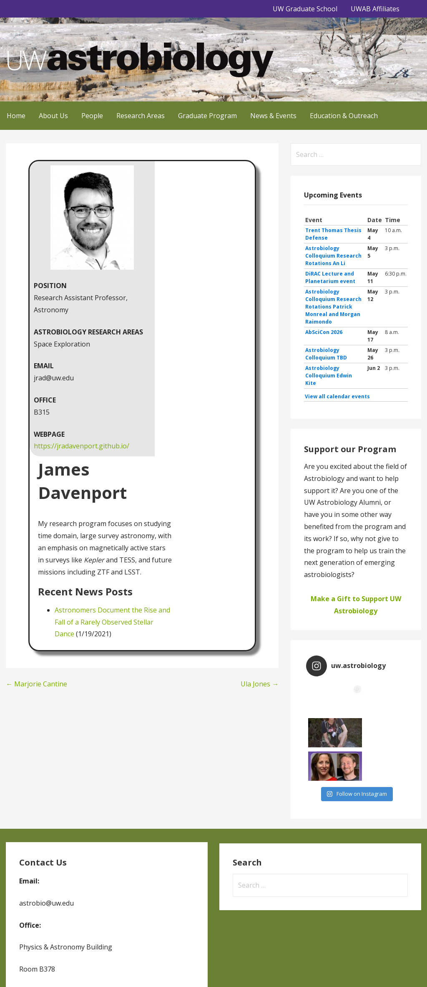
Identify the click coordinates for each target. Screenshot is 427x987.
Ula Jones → (260, 683)
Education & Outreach (344, 115)
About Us (53, 115)
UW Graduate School (305, 8)
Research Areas (140, 115)
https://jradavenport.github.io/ (81, 445)
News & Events (273, 115)
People (92, 115)
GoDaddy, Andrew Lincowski (73, 969)
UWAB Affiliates (375, 8)
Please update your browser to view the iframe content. (356, 308)
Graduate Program (207, 115)
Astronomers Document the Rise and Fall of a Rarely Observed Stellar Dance (112, 622)
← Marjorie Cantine (36, 683)
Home (16, 115)
